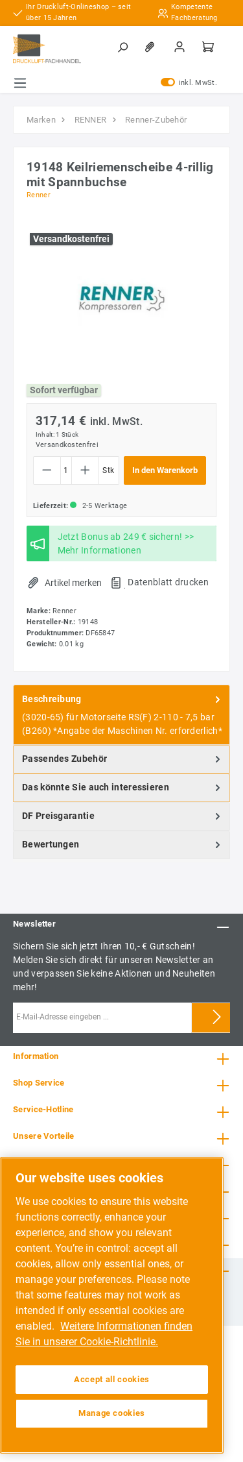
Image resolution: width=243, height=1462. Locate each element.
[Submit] (217, 1018)
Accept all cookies (112, 1379)
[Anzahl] (66, 470)
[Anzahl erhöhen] (85, 470)
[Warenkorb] (209, 47)
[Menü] (20, 83)
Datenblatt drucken (168, 582)
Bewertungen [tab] (122, 845)
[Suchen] (124, 47)
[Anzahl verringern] (47, 470)
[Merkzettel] (152, 47)
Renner (39, 195)
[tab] (121, 714)
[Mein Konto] (181, 47)
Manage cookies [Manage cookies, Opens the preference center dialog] (111, 1413)
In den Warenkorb (165, 470)
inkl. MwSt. (189, 83)
